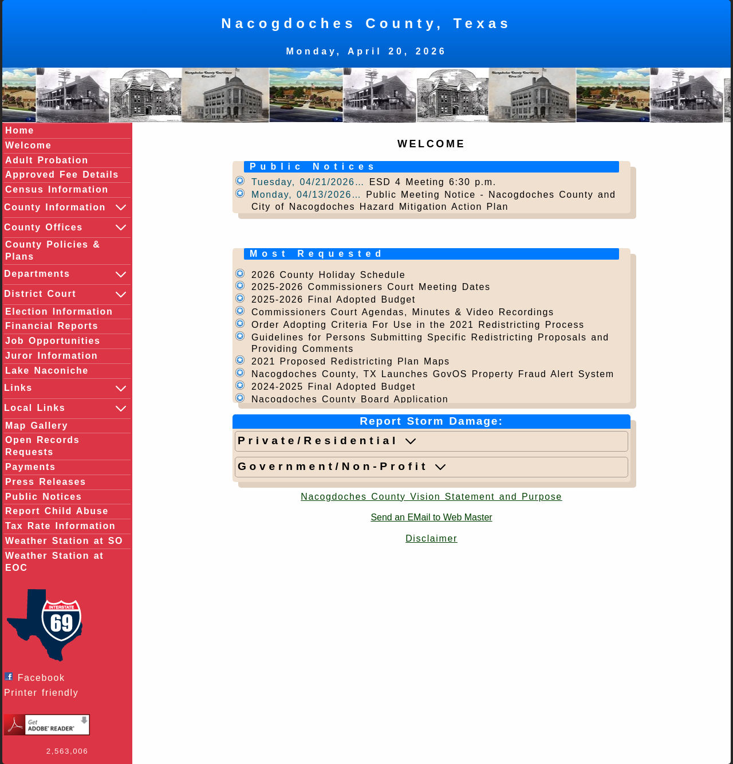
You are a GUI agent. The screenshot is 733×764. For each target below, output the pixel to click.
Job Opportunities (53, 341)
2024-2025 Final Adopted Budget (333, 386)
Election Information (59, 311)
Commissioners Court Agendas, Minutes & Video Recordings (402, 312)
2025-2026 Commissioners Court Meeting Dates (371, 287)
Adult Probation (47, 160)
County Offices (66, 227)
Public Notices (43, 497)
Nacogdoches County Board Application (349, 399)
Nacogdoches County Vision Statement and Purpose (431, 497)
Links (66, 388)
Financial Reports (51, 326)
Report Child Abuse (57, 511)
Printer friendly (44, 693)
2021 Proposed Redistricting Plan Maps (350, 361)
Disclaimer (431, 538)
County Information (66, 207)
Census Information (57, 189)
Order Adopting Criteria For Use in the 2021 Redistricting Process (418, 325)
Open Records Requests (42, 446)
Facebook (37, 677)
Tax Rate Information (60, 526)
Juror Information (51, 356)
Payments (30, 467)
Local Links (66, 409)
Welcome (28, 145)
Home (19, 130)
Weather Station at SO (64, 541)
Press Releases (45, 482)
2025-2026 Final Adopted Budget (333, 299)
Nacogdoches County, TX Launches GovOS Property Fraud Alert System (432, 374)
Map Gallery (36, 425)
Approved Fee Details (62, 174)
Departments (66, 274)
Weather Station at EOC (54, 562)
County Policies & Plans (52, 250)
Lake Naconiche (47, 370)
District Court (66, 294)
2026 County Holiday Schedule (328, 275)
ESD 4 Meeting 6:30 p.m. (432, 182)
